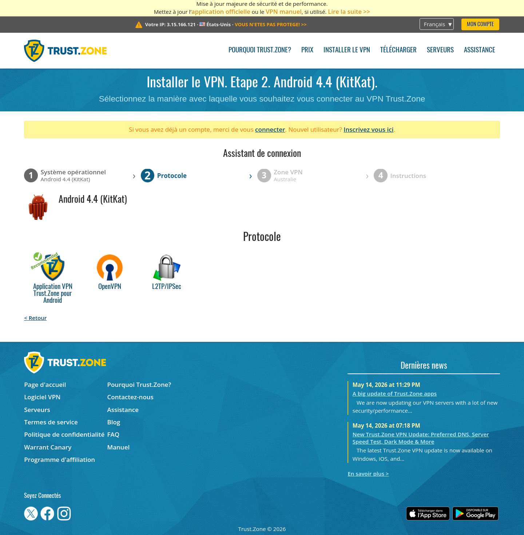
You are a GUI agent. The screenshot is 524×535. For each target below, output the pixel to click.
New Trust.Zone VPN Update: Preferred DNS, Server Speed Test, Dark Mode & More (421, 438)
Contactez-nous (130, 397)
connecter (270, 129)
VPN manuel (284, 11)
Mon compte (480, 24)
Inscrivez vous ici (368, 129)
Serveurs (440, 50)
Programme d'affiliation (59, 459)
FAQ (113, 434)
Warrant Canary (47, 447)
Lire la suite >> (349, 11)
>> (270, 24)
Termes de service (51, 422)
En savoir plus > (368, 473)
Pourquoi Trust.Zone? (260, 50)
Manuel (118, 447)
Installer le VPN (346, 50)
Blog (113, 422)
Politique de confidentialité (64, 434)
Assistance (479, 50)
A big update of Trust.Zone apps (395, 393)
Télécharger (398, 50)
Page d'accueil (45, 384)
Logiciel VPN (42, 397)
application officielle (220, 11)
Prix (307, 50)
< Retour (35, 317)
